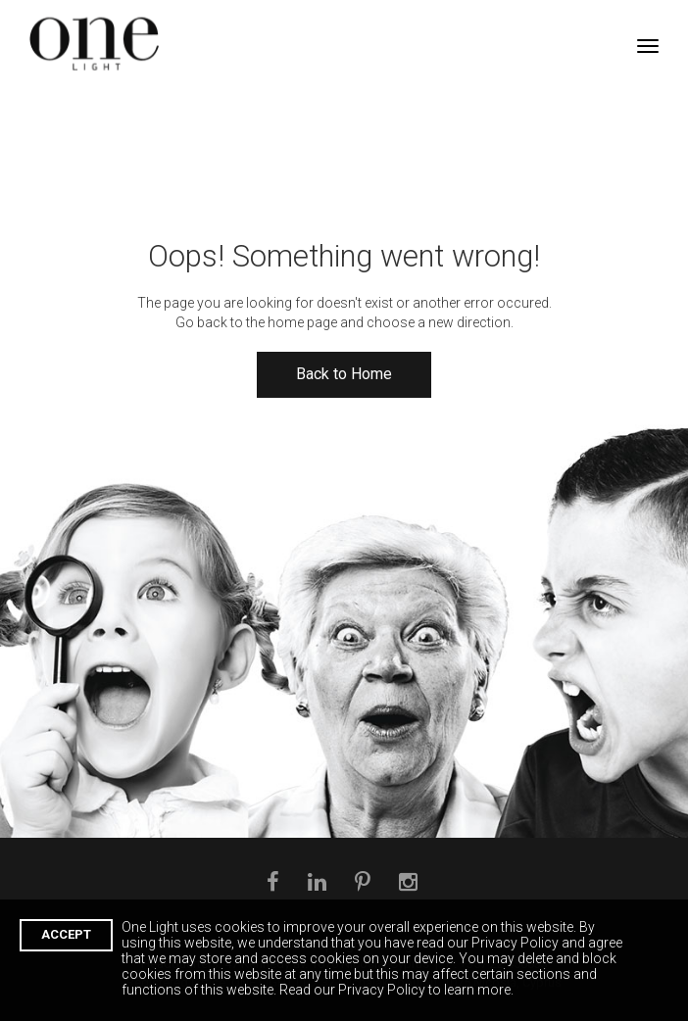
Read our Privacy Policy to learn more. (396, 989)
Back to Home (344, 374)
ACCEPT (66, 934)
